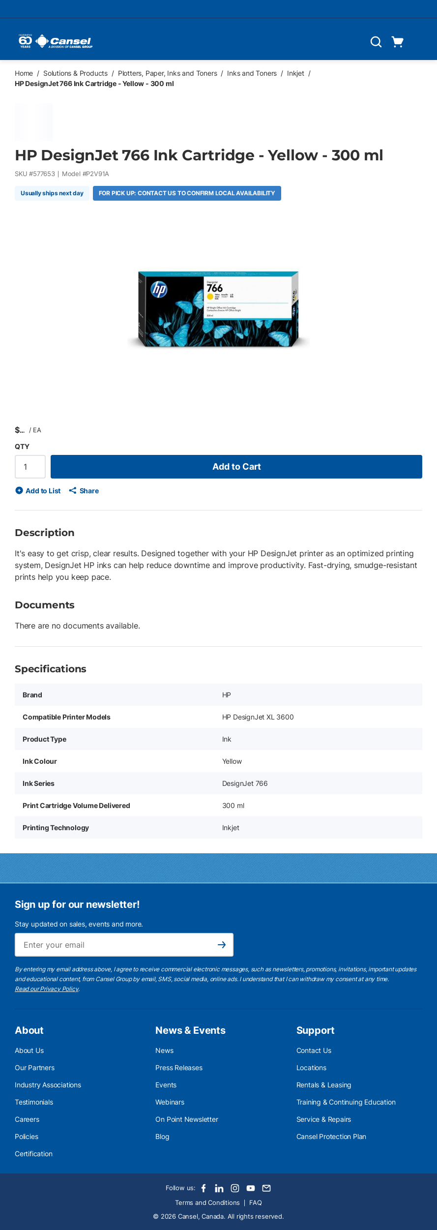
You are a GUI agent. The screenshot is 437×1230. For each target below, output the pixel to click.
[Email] (266, 1188)
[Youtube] (251, 1188)
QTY (22, 446)
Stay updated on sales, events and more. (79, 924)
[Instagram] (235, 1188)
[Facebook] (203, 1188)
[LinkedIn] (219, 1188)
